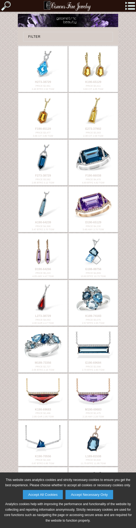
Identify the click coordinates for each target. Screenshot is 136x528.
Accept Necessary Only (89, 495)
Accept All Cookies (42, 495)
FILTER (34, 37)
